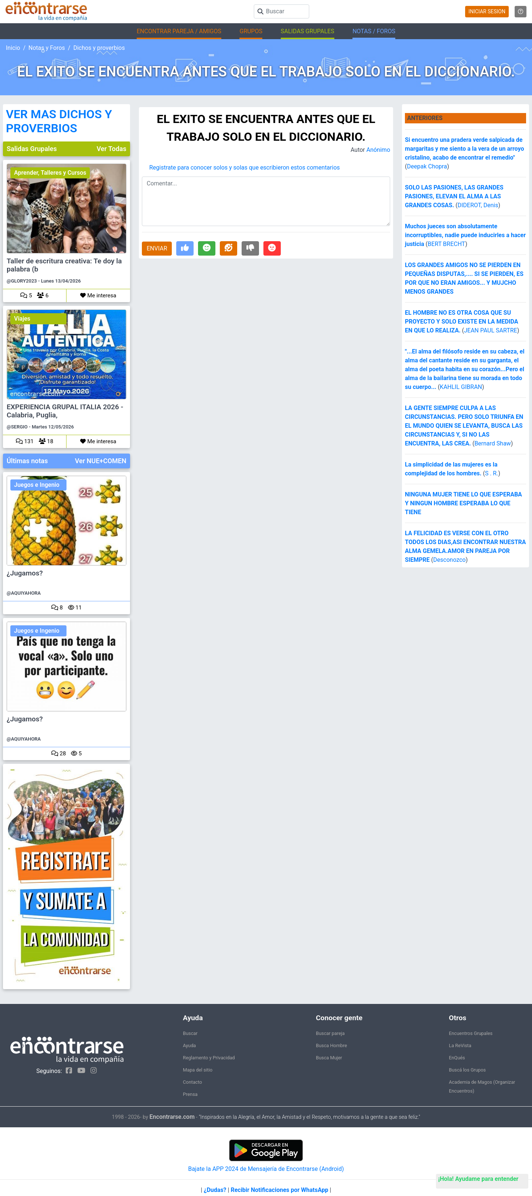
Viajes (22, 318)
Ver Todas (111, 149)
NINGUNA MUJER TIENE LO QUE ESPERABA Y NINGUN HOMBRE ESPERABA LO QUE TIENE (463, 503)
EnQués (457, 1057)
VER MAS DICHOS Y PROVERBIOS (59, 121)
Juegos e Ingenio (36, 484)
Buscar (190, 1033)
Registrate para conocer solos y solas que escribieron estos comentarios (244, 167)
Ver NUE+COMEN (100, 461)
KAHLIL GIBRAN (461, 386)
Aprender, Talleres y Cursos (50, 172)
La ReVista (460, 1045)
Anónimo (378, 149)
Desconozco (449, 559)
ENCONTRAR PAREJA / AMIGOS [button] (179, 31)
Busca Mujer (329, 1057)
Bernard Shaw (492, 443)
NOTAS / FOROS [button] (373, 31)
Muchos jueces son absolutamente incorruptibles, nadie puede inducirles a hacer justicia (465, 235)
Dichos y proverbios (99, 47)
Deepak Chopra (427, 166)
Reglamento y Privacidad (209, 1057)
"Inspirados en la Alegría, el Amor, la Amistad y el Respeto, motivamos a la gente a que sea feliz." (309, 1117)
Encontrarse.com (172, 1116)
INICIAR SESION (486, 11)
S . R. (491, 473)
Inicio (13, 47)
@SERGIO (17, 427)
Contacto (192, 1082)
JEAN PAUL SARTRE (490, 330)
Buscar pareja (330, 1033)
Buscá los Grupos (467, 1070)
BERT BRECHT (447, 243)
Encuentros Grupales (470, 1033)
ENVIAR (157, 248)
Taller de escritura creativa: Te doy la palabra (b (64, 265)
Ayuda (189, 1045)
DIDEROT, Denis (477, 205)
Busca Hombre (331, 1045)
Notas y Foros (46, 47)
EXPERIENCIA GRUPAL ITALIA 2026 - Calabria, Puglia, (65, 411)
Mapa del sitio (197, 1070)
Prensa (190, 1094)
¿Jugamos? (25, 573)
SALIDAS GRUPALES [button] (307, 31)
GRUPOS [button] (250, 31)
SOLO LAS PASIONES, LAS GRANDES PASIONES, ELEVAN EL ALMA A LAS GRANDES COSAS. (454, 196)
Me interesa (98, 295)
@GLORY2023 (22, 281)
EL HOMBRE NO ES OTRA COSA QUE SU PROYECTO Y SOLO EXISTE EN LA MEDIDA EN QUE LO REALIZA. (461, 321)
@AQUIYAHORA (24, 593)
